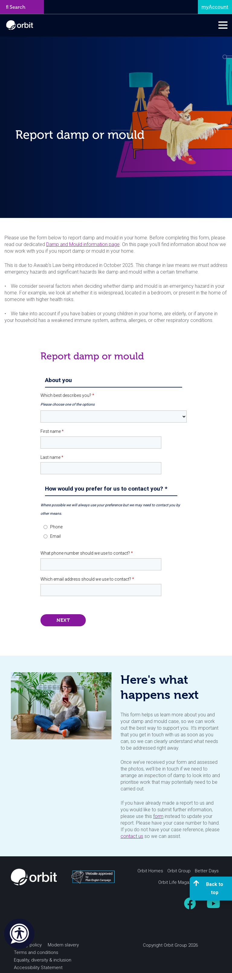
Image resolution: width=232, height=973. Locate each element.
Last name (51, 457)
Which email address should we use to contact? (87, 579)
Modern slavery (63, 945)
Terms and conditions (36, 952)
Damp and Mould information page (83, 244)
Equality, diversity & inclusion (42, 960)
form (158, 816)
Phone (56, 526)
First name (52, 431)
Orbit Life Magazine (178, 882)
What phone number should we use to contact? (86, 553)
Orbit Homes (150, 871)
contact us (132, 836)
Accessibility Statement (38, 967)
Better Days (207, 871)
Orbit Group (179, 871)
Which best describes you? (67, 395)
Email (55, 536)
